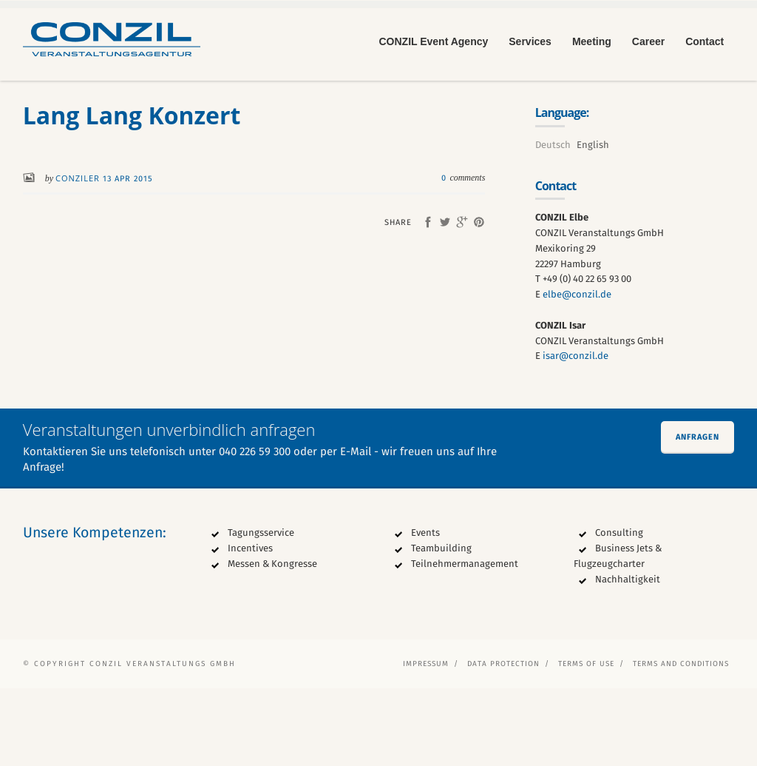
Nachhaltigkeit (627, 656)
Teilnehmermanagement (464, 641)
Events (425, 610)
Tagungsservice (261, 610)
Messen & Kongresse (272, 641)
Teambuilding (441, 625)
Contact (704, 41)
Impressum (426, 741)
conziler (79, 256)
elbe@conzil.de (577, 371)
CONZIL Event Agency (433, 41)
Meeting (591, 41)
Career (648, 41)
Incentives (250, 625)
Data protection (503, 741)
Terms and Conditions (681, 741)
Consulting (619, 610)
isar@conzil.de (575, 434)
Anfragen (697, 515)
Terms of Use (586, 741)
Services (530, 41)
